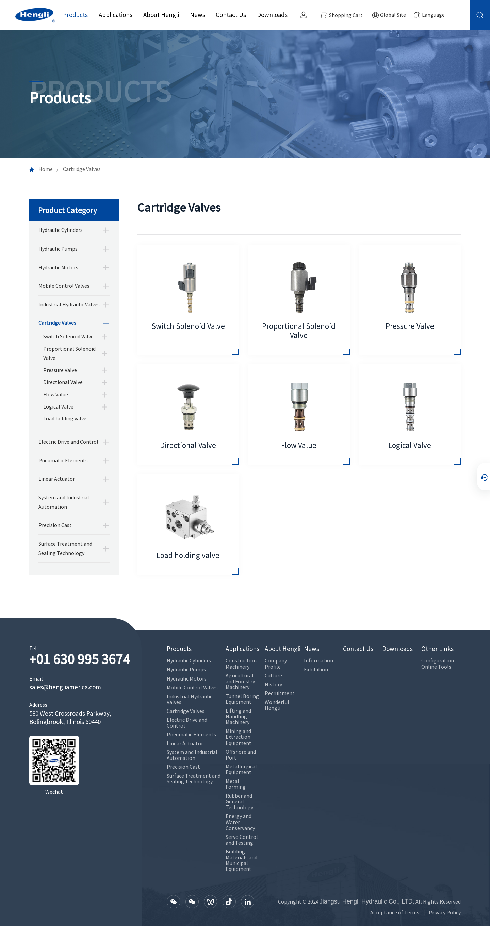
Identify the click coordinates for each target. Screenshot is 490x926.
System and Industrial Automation (63, 502)
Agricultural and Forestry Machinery (240, 681)
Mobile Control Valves (63, 285)
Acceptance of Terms (394, 912)
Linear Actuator (56, 478)
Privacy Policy (445, 912)
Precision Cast (55, 525)
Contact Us (231, 15)
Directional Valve (63, 382)
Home (45, 169)
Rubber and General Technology (239, 801)
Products (75, 15)
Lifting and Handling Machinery (238, 716)
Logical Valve (58, 406)
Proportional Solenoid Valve (69, 353)
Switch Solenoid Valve (68, 336)
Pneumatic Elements (63, 460)
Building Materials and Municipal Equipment (241, 860)
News (197, 15)
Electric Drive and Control (68, 441)
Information (318, 660)
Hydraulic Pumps (58, 248)
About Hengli (161, 15)
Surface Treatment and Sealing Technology (65, 548)
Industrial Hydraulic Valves (69, 304)
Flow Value (55, 394)
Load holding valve (64, 418)
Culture (273, 675)
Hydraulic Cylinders (60, 230)
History (273, 684)
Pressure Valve (60, 370)
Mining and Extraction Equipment (238, 737)
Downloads (272, 15)
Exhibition (316, 669)
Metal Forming (236, 784)
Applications (115, 15)
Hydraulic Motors (58, 267)
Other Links (437, 649)
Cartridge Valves (57, 322)
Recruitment (280, 693)
